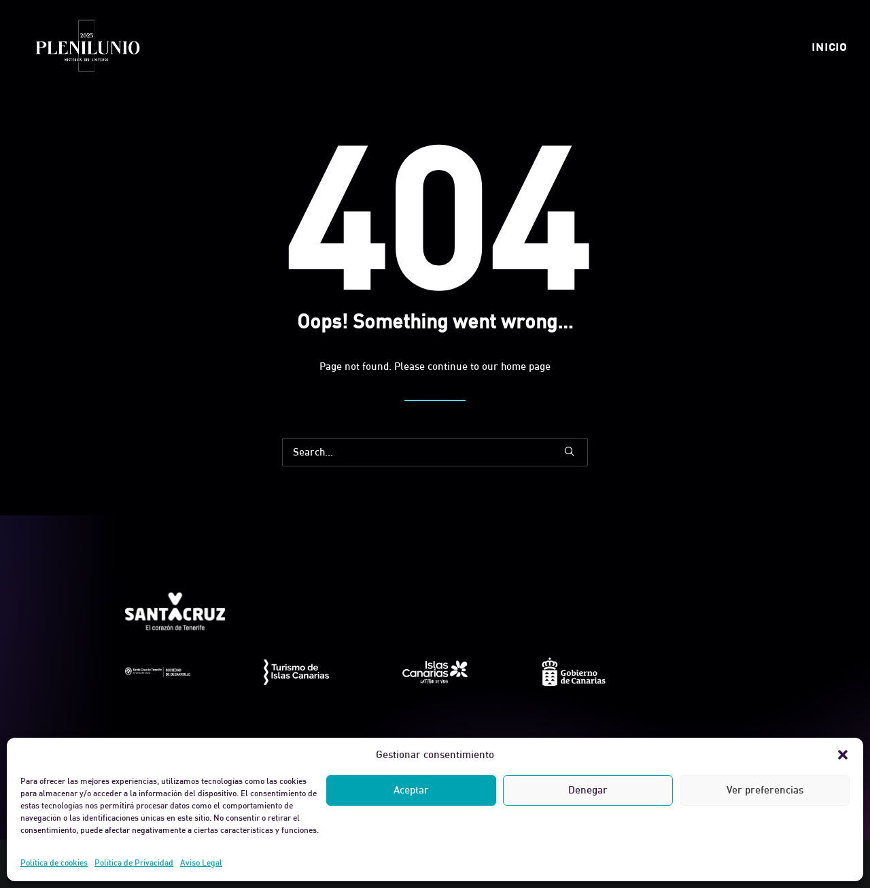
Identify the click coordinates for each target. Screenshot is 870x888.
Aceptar (411, 789)
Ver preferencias (765, 789)
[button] (843, 755)
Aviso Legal (201, 862)
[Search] (435, 452)
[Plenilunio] (87, 47)
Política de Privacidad (133, 862)
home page (526, 366)
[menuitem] (829, 47)
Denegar (588, 789)
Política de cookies (54, 862)
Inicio (829, 47)
